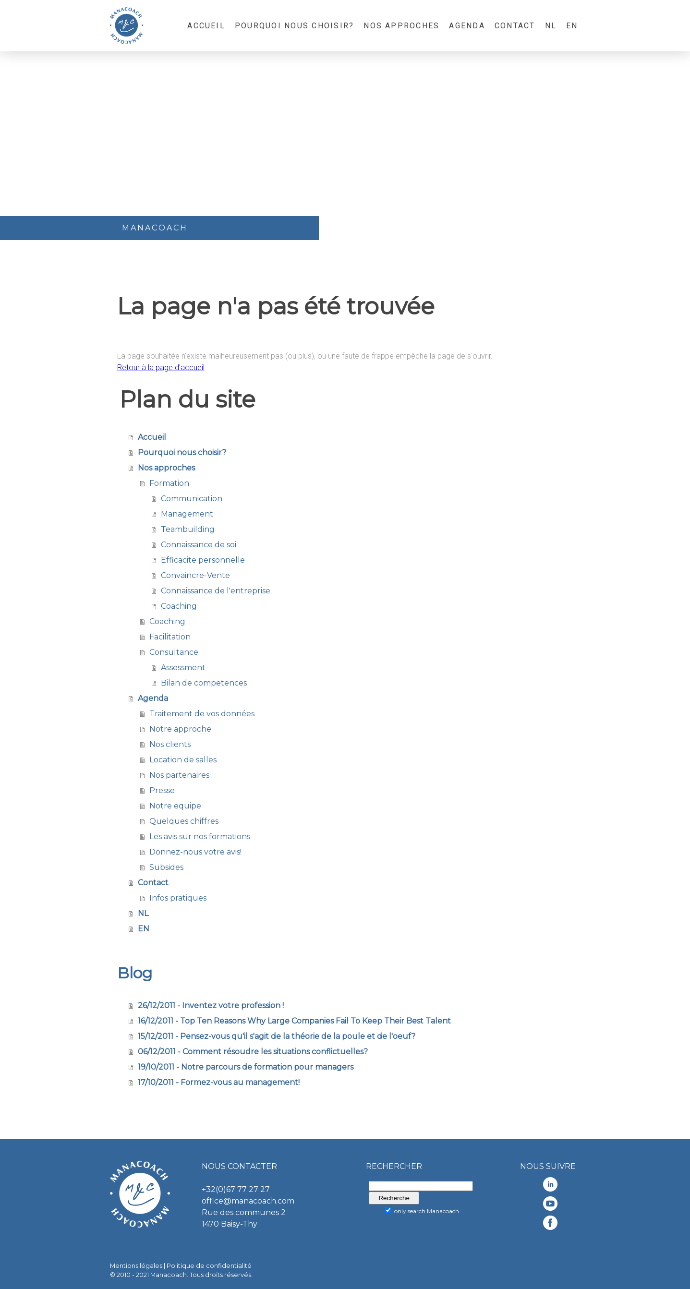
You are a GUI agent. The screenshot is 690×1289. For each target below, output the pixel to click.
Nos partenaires (179, 775)
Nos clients (170, 744)
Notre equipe (175, 805)
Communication (191, 498)
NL (551, 25)
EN (572, 25)
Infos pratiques (177, 898)
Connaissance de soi (198, 544)
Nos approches (401, 25)
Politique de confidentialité (209, 1265)
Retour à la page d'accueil (161, 367)
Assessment (183, 667)
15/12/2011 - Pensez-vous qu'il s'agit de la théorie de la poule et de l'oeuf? (276, 1036)
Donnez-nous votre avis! (195, 851)
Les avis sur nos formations (199, 836)
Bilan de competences (204, 682)
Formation (169, 483)
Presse (162, 790)
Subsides (166, 867)
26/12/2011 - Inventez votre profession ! (211, 1005)
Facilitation (170, 636)
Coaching (179, 606)
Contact (515, 25)
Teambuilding (188, 529)
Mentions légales (136, 1265)
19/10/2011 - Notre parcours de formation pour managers (245, 1067)
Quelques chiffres (183, 821)
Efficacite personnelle (203, 560)
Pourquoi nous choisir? (294, 25)
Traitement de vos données (201, 713)
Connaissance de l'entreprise (215, 590)
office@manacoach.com (248, 1200)
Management (187, 513)
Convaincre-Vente (195, 575)
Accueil (206, 25)
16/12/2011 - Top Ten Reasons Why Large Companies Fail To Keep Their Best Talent (294, 1020)
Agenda (466, 25)
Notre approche (180, 729)
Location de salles (183, 759)
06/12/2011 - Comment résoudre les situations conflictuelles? (253, 1051)
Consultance (173, 652)
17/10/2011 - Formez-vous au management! (219, 1082)
